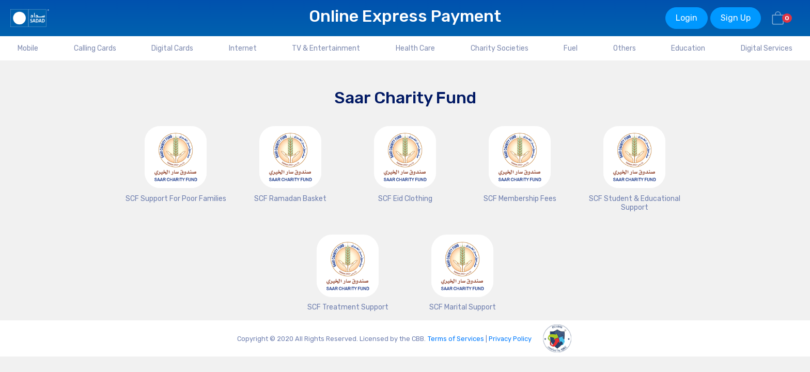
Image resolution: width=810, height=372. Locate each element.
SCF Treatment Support (347, 307)
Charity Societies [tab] (499, 48)
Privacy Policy (510, 339)
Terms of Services (456, 339)
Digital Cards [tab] (172, 48)
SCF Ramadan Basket (290, 198)
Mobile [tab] (28, 48)
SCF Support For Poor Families (176, 198)
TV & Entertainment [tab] (326, 48)
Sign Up (736, 18)
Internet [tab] (243, 48)
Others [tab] (624, 48)
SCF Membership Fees (520, 198)
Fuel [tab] (571, 48)
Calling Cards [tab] (95, 48)
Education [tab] (688, 48)
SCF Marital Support (462, 307)
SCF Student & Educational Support (634, 203)
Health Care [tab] (415, 48)
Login (686, 18)
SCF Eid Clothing (405, 198)
